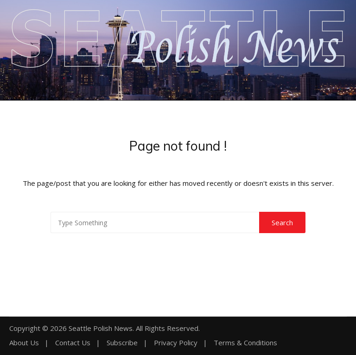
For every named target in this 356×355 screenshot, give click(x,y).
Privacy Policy (175, 342)
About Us (24, 342)
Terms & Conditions (245, 342)
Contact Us (72, 342)
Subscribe (122, 342)
